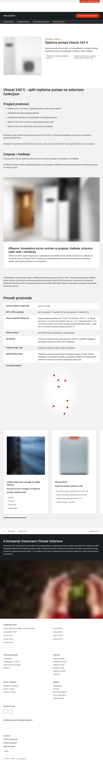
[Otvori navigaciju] (100, 7)
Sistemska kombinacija (41, 22)
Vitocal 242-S (23, 531)
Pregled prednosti (23, 22)
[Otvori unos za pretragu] (97, 7)
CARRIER (23, 759)
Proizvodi (11, 531)
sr (4, 531)
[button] (94, 531)
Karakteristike (8, 22)
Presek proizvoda (58, 22)
